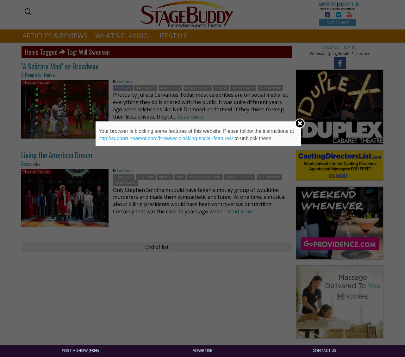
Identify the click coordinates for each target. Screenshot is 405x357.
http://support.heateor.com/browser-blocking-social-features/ (166, 138)
